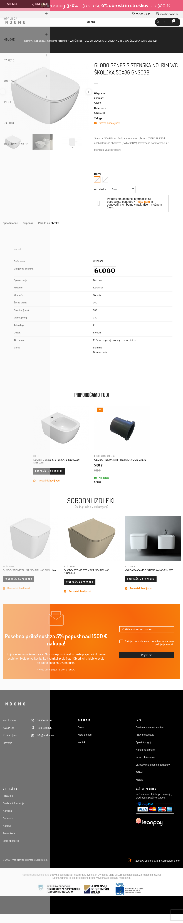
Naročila (7, 820)
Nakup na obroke (145, 759)
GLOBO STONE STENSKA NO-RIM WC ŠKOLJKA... (86, 581)
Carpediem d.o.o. (170, 870)
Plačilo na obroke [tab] (48, 232)
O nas (81, 736)
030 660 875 (41, 737)
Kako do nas (85, 744)
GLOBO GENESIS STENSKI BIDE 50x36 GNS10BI (56, 470)
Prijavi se (8, 805)
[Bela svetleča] (97, 189)
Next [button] (89, 101)
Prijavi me (146, 664)
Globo (97, 111)
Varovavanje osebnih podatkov (153, 774)
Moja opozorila (11, 850)
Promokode (9, 842)
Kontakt (82, 751)
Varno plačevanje (145, 766)
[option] (16, 151)
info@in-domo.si (167, 14)
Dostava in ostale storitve (150, 736)
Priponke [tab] (28, 232)
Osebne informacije (13, 812)
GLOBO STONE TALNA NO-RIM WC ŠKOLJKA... (30, 579)
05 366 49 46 (141, 14)
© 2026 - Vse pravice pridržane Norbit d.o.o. (25, 869)
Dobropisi (8, 827)
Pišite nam (143, 211)
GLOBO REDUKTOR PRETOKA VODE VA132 (120, 469)
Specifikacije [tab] (10, 232)
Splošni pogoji (143, 751)
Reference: (100, 117)
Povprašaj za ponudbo (49, 480)
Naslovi (7, 835)
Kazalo (139, 789)
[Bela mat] (105, 189)
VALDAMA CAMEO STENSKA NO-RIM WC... (150, 579)
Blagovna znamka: (99, 105)
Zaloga (98, 127)
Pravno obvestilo (145, 744)
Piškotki (140, 781)
